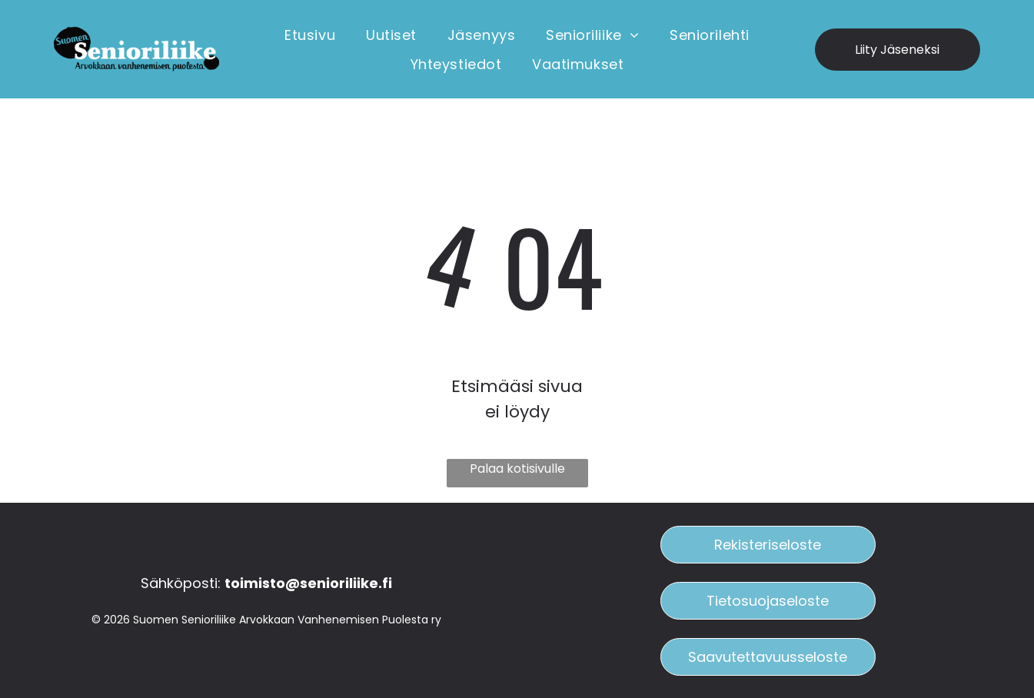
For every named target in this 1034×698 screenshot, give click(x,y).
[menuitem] (310, 34)
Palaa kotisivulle (517, 468)
